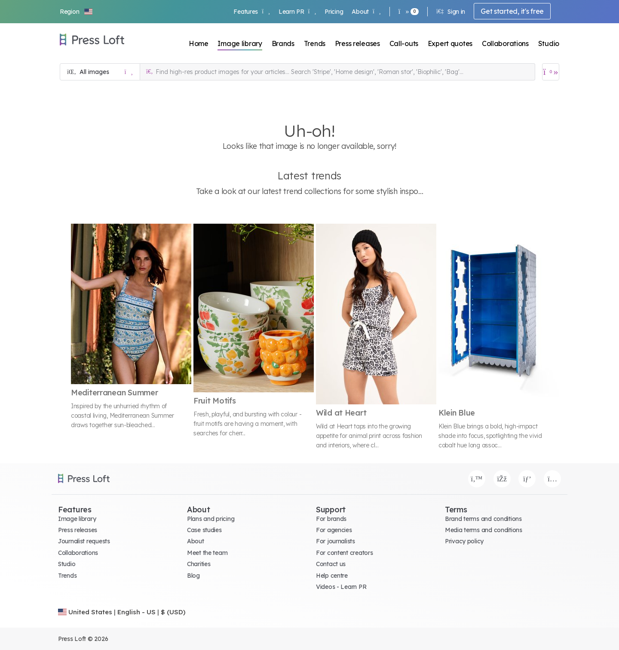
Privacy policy (464, 541)
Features (251, 11)
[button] (76, 11)
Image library (240, 43)
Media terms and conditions (483, 530)
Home (198, 43)
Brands (283, 43)
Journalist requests (84, 541)
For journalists (335, 541)
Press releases (357, 43)
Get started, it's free (512, 11)
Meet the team (207, 553)
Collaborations (505, 43)
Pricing (334, 11)
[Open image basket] (550, 71)
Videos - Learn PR (341, 587)
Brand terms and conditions (483, 519)
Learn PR (297, 11)
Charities (198, 564)
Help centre (332, 575)
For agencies (334, 530)
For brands (331, 519)
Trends (314, 43)
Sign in (450, 11)
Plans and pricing (210, 519)
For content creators (344, 553)
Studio (548, 43)
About (366, 11)
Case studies (204, 530)
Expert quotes (450, 43)
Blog (193, 575)
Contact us (331, 564)
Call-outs (403, 43)
